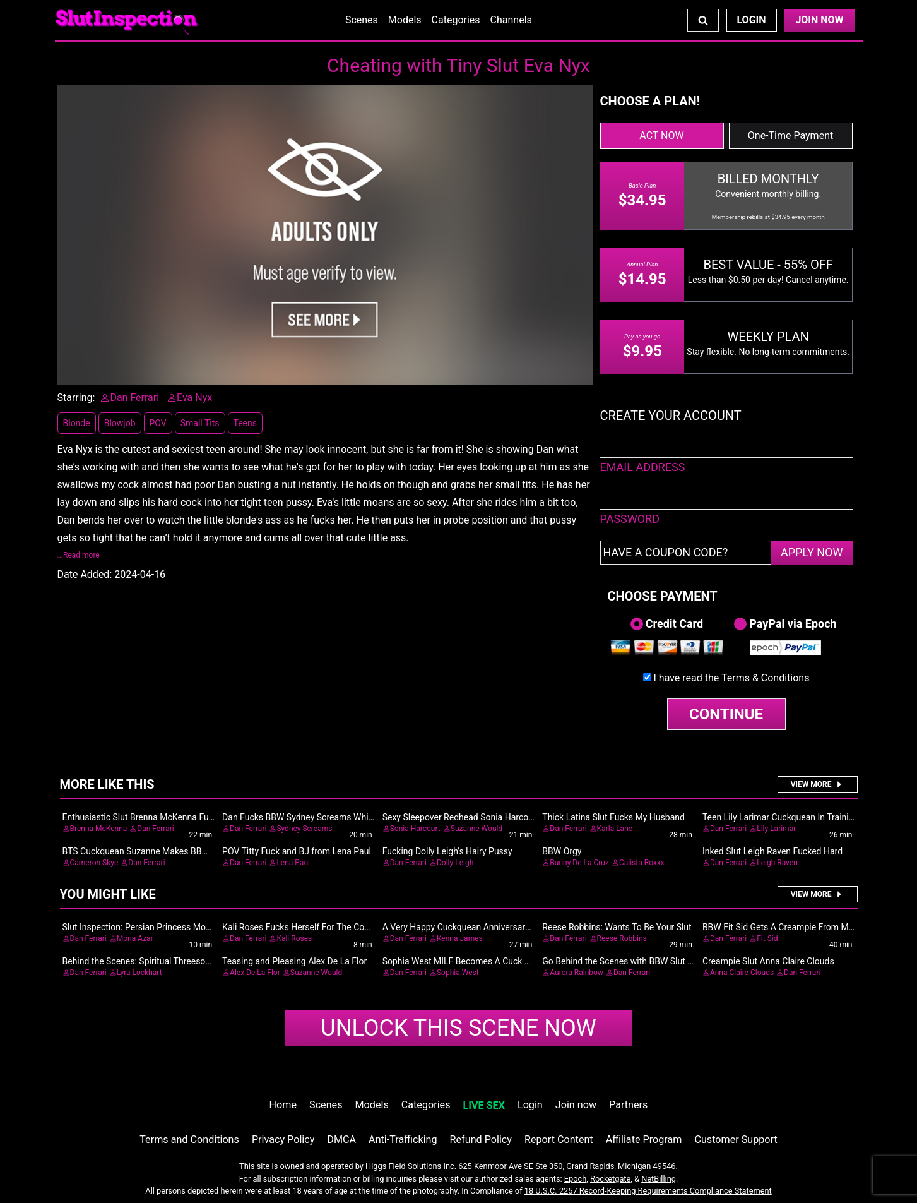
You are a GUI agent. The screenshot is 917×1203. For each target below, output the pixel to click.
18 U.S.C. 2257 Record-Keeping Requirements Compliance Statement (648, 1190)
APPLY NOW (812, 552)
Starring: (76, 398)
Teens (245, 423)
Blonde (76, 423)
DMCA (341, 1140)
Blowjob (120, 423)
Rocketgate (610, 1178)
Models (405, 20)
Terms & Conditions (765, 678)
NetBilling (658, 1178)
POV (158, 423)
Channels (511, 20)
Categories (456, 20)
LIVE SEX (484, 1105)
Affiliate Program (644, 1140)
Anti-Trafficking (403, 1140)
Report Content (558, 1140)
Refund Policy (481, 1140)
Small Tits (200, 423)
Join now (575, 1105)
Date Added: (84, 574)
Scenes (361, 20)
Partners (628, 1105)
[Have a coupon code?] (685, 553)
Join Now (819, 20)
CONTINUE (726, 714)
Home (283, 1105)
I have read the (732, 678)
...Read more (78, 555)
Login (751, 20)
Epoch (575, 1178)
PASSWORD (630, 518)
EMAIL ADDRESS (642, 467)
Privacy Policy (283, 1140)
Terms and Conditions (189, 1140)
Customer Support (735, 1140)
